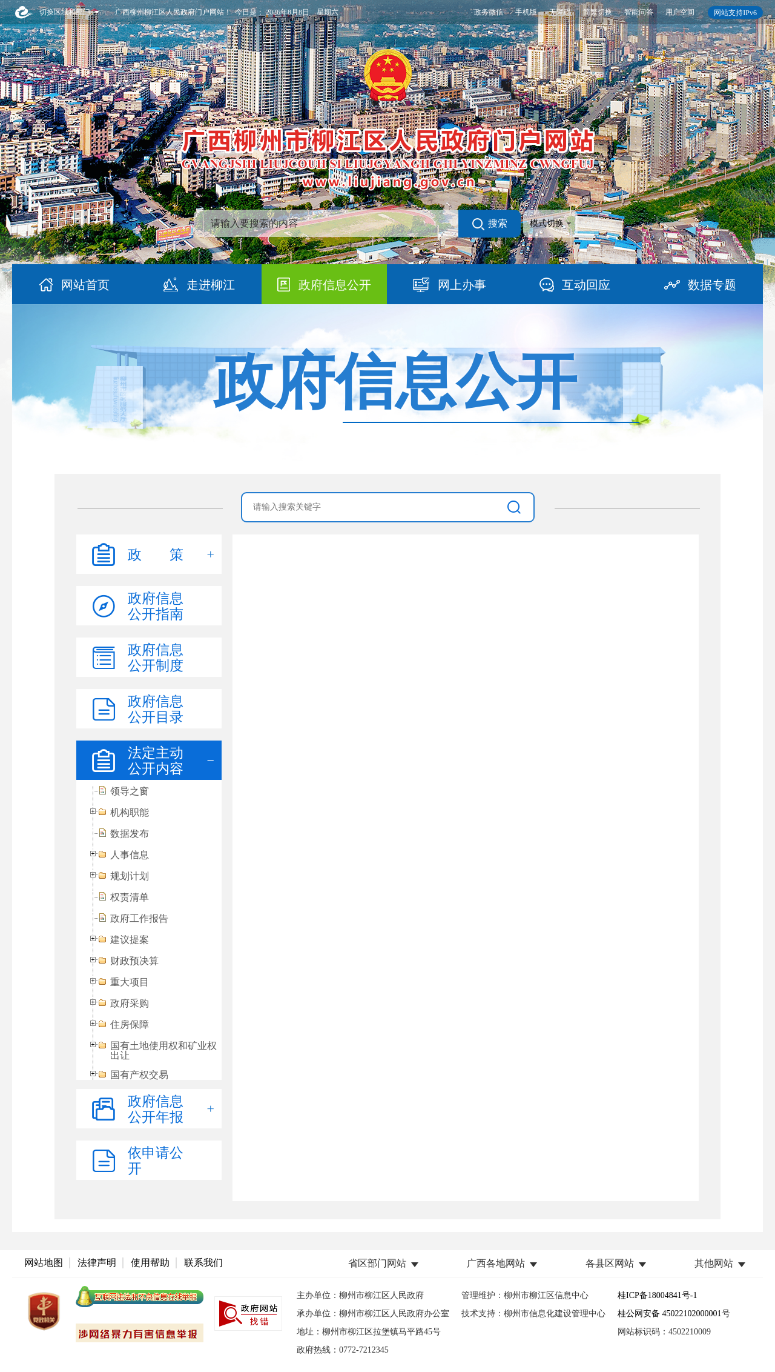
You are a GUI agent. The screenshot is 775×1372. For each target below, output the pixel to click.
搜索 (489, 224)
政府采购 (129, 1003)
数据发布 (129, 834)
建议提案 (129, 940)
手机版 (526, 12)
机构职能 (129, 813)
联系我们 (203, 1262)
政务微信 (488, 12)
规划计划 (129, 876)
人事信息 (129, 855)
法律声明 (97, 1262)
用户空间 (679, 12)
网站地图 (43, 1262)
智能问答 (638, 12)
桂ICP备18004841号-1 (657, 1295)
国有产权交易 (139, 1075)
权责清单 (129, 897)
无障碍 (560, 12)
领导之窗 (129, 791)
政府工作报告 (139, 919)
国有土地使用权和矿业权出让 (163, 1051)
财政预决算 (134, 961)
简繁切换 (597, 12)
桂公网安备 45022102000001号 (674, 1313)
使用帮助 (150, 1262)
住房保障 (129, 1025)
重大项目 (129, 982)
